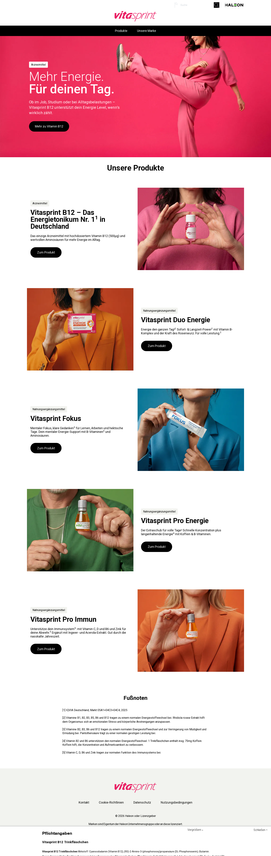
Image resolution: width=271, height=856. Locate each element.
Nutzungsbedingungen (176, 802)
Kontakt (84, 802)
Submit (217, 5)
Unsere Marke (146, 31)
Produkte (121, 31)
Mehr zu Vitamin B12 (49, 126)
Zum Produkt (46, 252)
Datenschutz (142, 802)
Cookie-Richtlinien (111, 802)
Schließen (259, 830)
